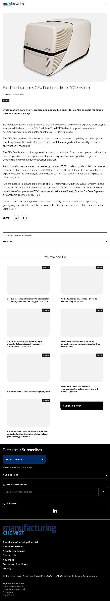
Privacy (7, 568)
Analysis (6, 100)
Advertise (8, 559)
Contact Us (9, 555)
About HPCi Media (13, 546)
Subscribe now (72, 405)
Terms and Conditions (16, 564)
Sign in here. (27, 467)
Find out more (10, 475)
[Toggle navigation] (106, 4)
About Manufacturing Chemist (20, 542)
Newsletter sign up (14, 551)
